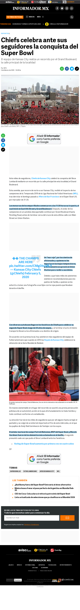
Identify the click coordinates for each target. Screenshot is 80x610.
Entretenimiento (66, 565)
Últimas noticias (14, 17)
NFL (58, 471)
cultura (35, 567)
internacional (30, 565)
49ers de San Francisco (49, 197)
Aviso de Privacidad (31, 585)
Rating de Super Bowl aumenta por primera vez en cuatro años (44, 444)
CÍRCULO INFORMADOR (58, 24)
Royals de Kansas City (54, 340)
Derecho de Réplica (42, 585)
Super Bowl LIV (15, 471)
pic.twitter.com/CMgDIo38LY (30, 266)
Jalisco (11, 565)
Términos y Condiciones (31, 524)
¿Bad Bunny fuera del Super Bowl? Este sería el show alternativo (43, 485)
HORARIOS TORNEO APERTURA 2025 (26, 24)
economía (44, 567)
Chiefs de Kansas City (40, 179)
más (40, 17)
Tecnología (52, 565)
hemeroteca (32, 570)
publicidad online (46, 570)
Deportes (5, 33)
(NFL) (75, 194)
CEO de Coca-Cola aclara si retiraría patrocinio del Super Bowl (42, 494)
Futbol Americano (30, 471)
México (19, 565)
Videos (30, 17)
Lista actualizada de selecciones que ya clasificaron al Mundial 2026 (45, 497)
